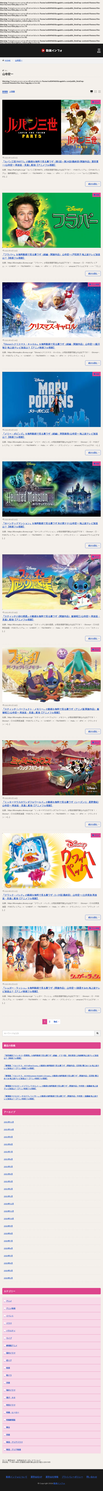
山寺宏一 (18, 60)
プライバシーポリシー (72, 1477)
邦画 (8, 1435)
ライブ (9, 1338)
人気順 (12, 91)
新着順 (5, 91)
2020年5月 (8, 1256)
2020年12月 (9, 1204)
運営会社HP (36, 1477)
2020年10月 (9, 1218)
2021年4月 (8, 1174)
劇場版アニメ (11, 1345)
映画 (97, 195)
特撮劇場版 (10, 1420)
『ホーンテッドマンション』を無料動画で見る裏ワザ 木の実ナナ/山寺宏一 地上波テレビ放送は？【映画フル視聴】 (50, 525)
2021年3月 (8, 1181)
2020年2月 (8, 1278)
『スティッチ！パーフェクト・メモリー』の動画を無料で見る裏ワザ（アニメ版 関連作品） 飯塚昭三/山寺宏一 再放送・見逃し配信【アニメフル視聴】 (50, 711)
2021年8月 (8, 1144)
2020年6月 (8, 1248)
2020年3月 (8, 1270)
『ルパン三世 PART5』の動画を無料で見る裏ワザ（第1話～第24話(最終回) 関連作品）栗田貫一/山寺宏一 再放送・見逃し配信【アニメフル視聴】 (50, 163)
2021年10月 (9, 1129)
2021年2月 (8, 1189)
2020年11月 (9, 1211)
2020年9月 (8, 1226)
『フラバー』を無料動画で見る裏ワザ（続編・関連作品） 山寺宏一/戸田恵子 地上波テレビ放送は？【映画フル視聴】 (51, 256)
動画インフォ (59, 1483)
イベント (10, 1316)
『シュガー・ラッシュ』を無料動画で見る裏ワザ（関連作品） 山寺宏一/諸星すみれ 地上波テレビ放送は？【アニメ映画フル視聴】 (51, 990)
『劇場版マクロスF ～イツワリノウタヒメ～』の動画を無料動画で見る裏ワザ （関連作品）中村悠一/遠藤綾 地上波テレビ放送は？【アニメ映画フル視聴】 (51, 1087)
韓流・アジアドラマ (14, 1442)
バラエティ (10, 1331)
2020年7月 (8, 1241)
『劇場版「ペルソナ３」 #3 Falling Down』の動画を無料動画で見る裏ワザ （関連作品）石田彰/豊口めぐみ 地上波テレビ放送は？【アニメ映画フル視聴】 (51, 1066)
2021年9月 (8, 1137)
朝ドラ (9, 1375)
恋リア (9, 1360)
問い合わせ (91, 1477)
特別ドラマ (10, 1405)
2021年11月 (9, 1122)
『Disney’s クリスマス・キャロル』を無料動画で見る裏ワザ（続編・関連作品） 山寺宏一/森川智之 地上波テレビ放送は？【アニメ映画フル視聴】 (51, 346)
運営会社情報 (52, 1477)
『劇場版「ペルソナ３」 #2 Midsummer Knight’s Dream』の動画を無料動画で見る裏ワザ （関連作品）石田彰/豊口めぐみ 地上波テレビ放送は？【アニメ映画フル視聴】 (51, 1077)
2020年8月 (8, 1233)
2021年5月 (8, 1166)
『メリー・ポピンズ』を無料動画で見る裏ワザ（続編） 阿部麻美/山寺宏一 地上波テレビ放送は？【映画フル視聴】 (50, 435)
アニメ (97, 102)
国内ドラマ (10, 1353)
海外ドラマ (10, 1390)
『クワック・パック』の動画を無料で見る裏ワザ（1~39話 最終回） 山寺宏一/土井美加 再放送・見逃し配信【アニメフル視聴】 (49, 897)
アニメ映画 (95, 284)
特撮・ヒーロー (12, 1412)
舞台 (8, 1427)
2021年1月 (8, 1196)
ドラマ (9, 1323)
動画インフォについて (16, 1477)
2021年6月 (8, 1159)
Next (55, 1021)
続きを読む (93, 184)
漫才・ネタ (10, 1397)
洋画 (8, 1383)
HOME (8, 60)
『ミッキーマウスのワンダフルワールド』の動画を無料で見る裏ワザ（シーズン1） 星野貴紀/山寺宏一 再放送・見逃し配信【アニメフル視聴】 (50, 804)
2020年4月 (8, 1263)
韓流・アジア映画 (13, 1449)
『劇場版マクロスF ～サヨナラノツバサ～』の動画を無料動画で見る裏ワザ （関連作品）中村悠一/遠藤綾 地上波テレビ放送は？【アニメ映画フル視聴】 (51, 1097)
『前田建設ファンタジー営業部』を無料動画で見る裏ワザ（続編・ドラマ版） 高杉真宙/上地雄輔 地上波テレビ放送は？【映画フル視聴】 (51, 1056)
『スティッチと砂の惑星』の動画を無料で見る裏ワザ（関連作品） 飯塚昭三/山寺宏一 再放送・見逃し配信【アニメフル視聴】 (51, 618)
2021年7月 (8, 1152)
